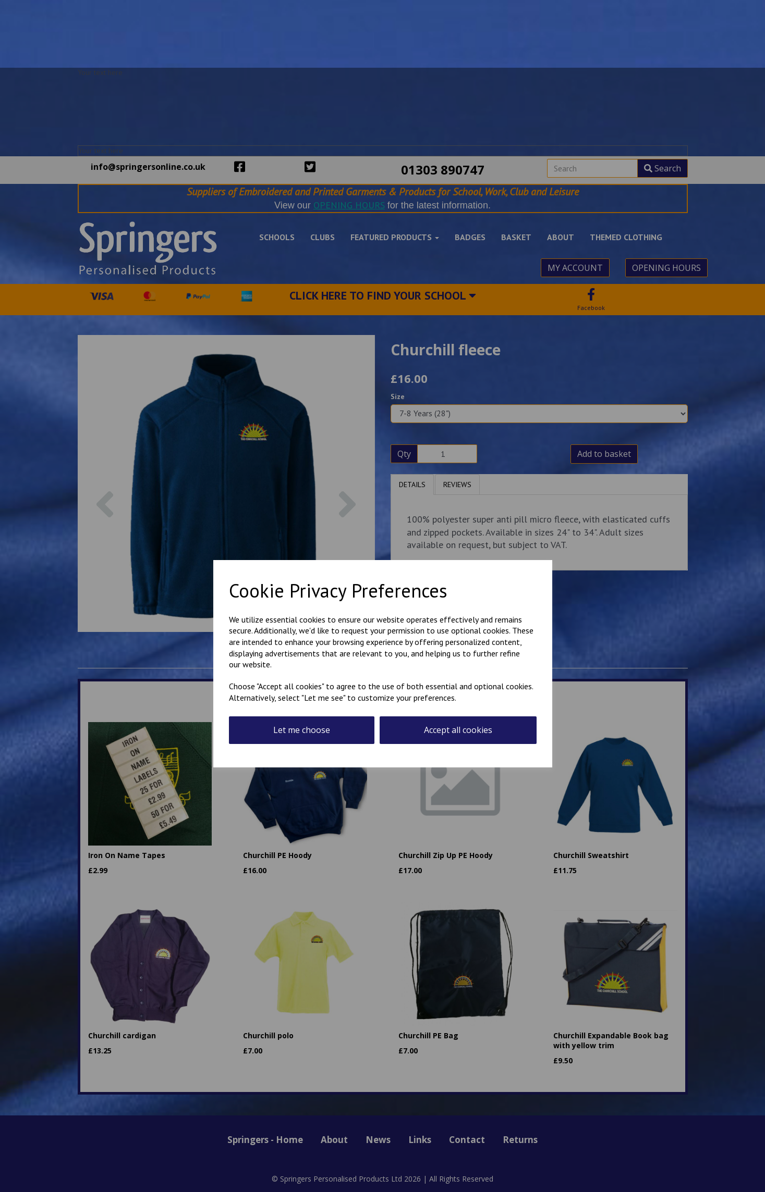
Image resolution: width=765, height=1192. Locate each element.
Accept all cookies (458, 730)
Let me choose (301, 730)
